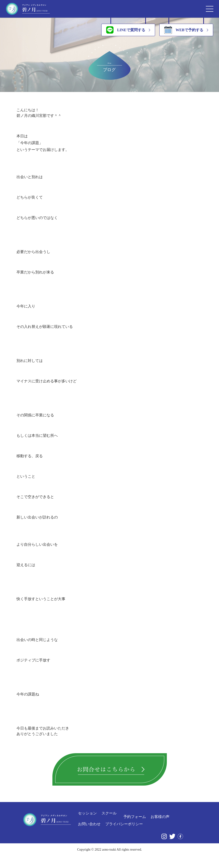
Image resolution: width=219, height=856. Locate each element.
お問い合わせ (89, 824)
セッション (87, 813)
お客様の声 (160, 817)
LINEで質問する (125, 30)
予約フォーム (134, 817)
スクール (109, 813)
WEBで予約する (183, 30)
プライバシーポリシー (124, 824)
